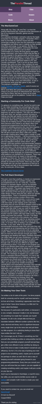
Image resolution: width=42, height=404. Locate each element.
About (31, 20)
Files (31, 9)
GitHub (3, 380)
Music (10, 20)
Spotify (22, 86)
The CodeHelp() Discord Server (12, 171)
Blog (10, 9)
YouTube (16, 86)
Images (31, 15)
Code (11, 15)
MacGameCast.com (14, 88)
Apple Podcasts (6, 86)
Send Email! (5, 392)
